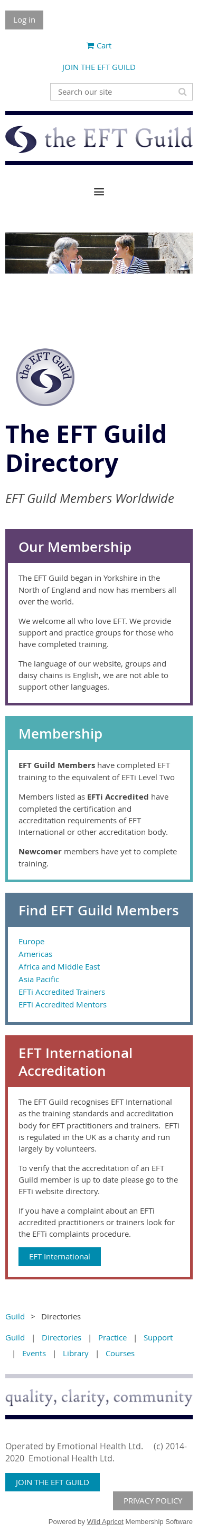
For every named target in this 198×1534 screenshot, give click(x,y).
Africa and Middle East (59, 966)
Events (34, 1353)
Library (76, 1353)
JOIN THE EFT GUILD (99, 67)
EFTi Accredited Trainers (61, 991)
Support (158, 1337)
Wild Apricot (105, 1522)
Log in (24, 19)
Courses (120, 1353)
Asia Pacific (38, 979)
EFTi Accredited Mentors (62, 1004)
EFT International (59, 1256)
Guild (15, 1316)
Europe (31, 941)
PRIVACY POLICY (153, 1500)
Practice (112, 1337)
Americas (35, 953)
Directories (61, 1337)
